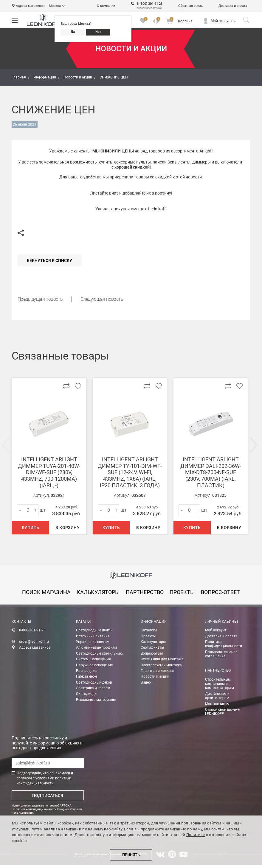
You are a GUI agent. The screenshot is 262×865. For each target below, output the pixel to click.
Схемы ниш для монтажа (162, 659)
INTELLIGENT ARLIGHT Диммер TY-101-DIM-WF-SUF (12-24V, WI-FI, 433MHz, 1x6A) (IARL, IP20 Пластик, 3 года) (130, 472)
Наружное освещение (94, 665)
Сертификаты (152, 647)
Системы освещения (93, 659)
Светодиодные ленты (94, 630)
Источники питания (93, 636)
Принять (131, 855)
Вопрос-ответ (152, 653)
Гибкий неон (86, 676)
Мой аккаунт (221, 21)
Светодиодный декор (94, 682)
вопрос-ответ (220, 592)
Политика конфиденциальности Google (39, 809)
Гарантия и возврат (158, 671)
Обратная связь (190, 6)
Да (73, 32)
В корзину (67, 527)
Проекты (148, 636)
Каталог (84, 621)
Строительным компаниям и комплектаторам (219, 683)
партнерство (145, 592)
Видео (146, 682)
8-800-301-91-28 (32, 630)
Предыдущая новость (40, 299)
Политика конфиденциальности (223, 644)
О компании (106, 6)
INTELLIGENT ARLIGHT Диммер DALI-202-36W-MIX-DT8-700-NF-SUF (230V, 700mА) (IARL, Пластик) (210, 472)
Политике (195, 834)
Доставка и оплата (232, 6)
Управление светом (92, 642)
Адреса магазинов (30, 6)
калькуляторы (98, 592)
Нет (98, 32)
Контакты (21, 621)
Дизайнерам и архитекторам (217, 696)
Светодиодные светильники (100, 653)
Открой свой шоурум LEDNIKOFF (223, 711)
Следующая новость (101, 299)
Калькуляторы (153, 642)
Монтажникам (217, 704)
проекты (182, 592)
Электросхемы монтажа (161, 665)
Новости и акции (155, 676)
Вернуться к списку (49, 260)
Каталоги (149, 630)
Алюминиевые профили (96, 647)
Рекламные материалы (96, 700)
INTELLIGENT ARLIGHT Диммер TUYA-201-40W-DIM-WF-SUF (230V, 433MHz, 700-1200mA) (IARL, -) (49, 472)
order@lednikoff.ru (34, 641)
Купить (30, 527)
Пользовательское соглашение (221, 654)
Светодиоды (86, 694)
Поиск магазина (46, 592)
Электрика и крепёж (93, 688)
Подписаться (47, 795)
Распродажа (86, 671)
